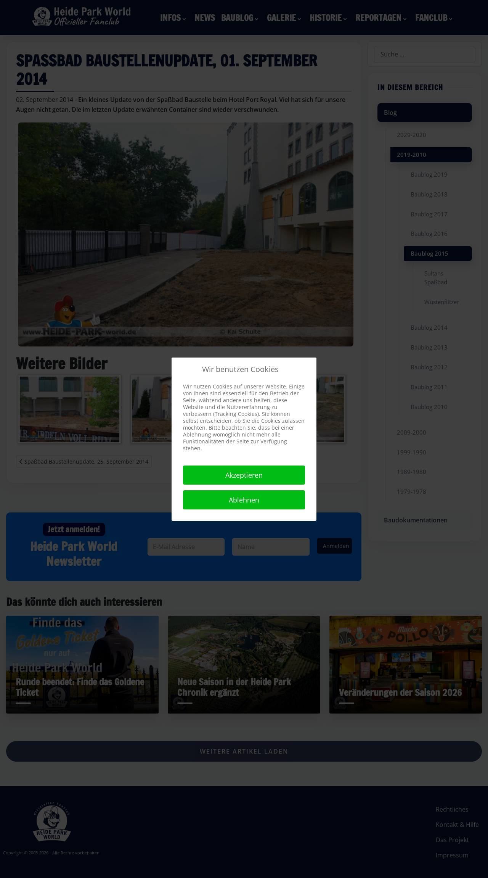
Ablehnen (244, 499)
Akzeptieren (244, 475)
